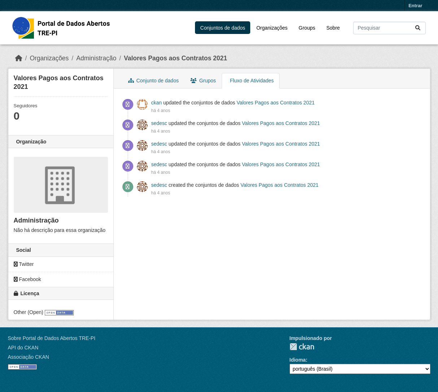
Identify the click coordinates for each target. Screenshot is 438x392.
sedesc (159, 123)
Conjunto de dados (153, 80)
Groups (307, 28)
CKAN (302, 346)
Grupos (203, 80)
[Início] (18, 58)
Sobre (333, 28)
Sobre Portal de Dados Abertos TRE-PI (52, 338)
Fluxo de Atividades (251, 80)
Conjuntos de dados (223, 28)
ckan (156, 102)
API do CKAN (23, 347)
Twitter (24, 264)
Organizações (271, 28)
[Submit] (418, 28)
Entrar (415, 5)
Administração (96, 58)
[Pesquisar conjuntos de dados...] (389, 28)
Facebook (27, 279)
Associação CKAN (28, 357)
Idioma (298, 360)
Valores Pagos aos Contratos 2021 (175, 58)
